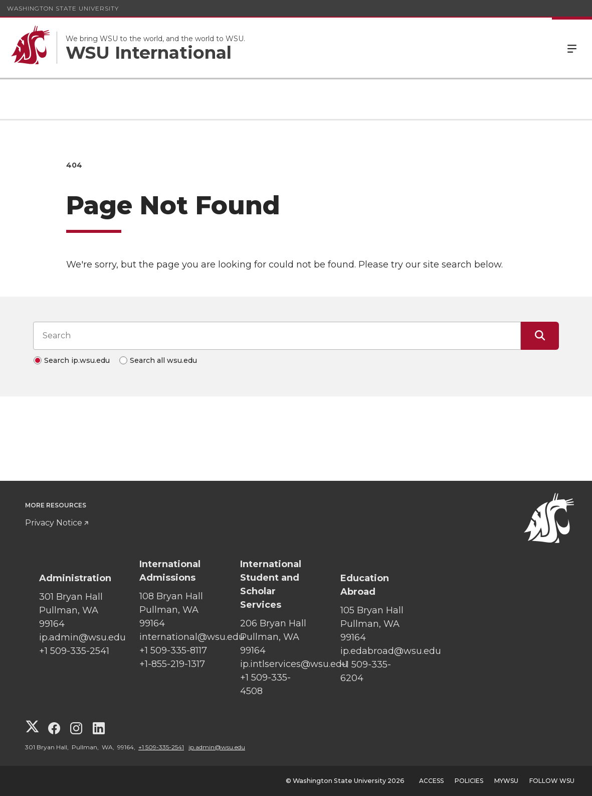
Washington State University (63, 8)
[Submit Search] (540, 336)
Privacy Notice (53, 522)
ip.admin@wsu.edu (216, 747)
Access (431, 780)
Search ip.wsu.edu (77, 360)
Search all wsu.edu (163, 360)
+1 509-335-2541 (161, 747)
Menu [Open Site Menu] (572, 48)
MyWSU (506, 780)
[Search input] (277, 336)
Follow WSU (551, 780)
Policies (469, 780)
